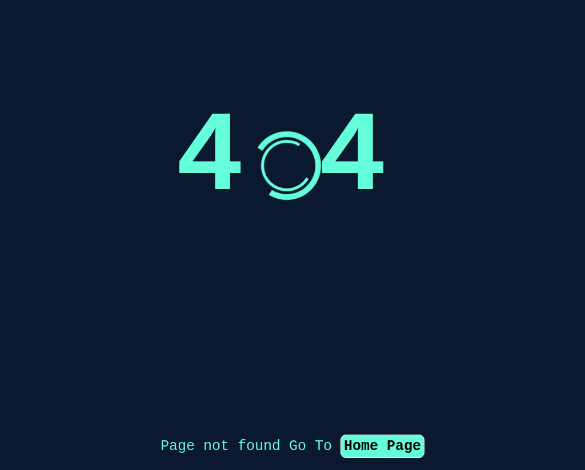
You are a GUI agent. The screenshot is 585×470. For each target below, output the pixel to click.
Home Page (382, 389)
